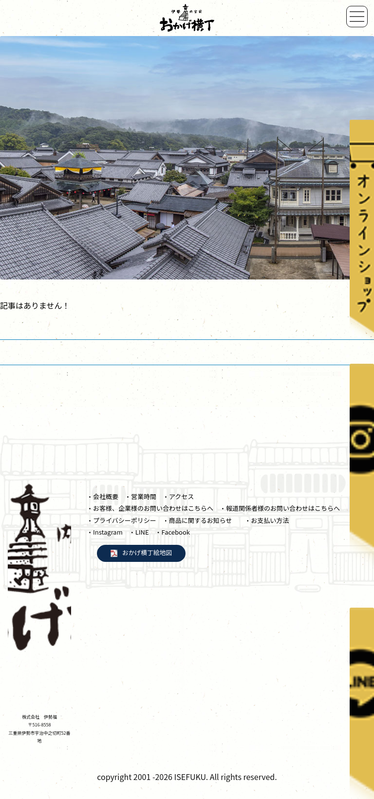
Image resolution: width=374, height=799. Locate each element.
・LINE (139, 532)
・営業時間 (140, 496)
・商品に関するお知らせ (201, 520)
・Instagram (105, 532)
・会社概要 (102, 496)
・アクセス (178, 496)
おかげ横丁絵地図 (147, 552)
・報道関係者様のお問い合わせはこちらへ (280, 508)
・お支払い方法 (266, 520)
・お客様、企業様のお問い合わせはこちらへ (150, 508)
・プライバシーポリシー (121, 520)
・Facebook (172, 532)
